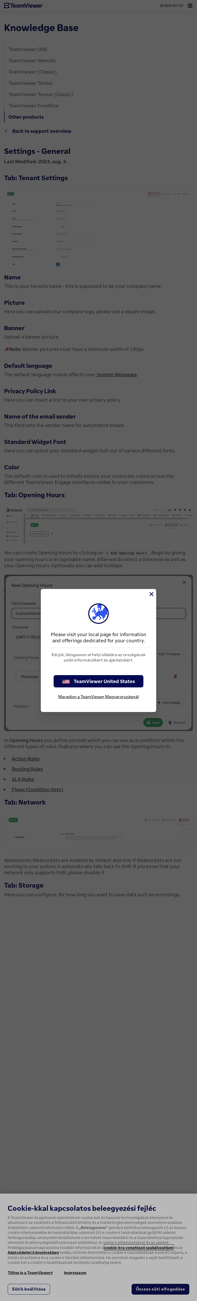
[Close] (151, 594)
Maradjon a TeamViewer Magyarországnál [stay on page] (98, 696)
